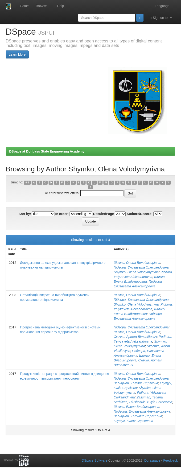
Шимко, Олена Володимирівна (137, 263)
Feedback (170, 460)
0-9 (27, 182)
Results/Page (103, 214)
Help (60, 6)
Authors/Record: (139, 214)
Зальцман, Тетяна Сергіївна (136, 383)
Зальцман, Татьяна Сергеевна (138, 416)
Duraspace (152, 460)
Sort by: (25, 214)
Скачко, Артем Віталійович (135, 337)
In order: (62, 214)
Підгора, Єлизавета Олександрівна (141, 267)
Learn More (17, 54)
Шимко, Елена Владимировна (136, 407)
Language (163, 6)
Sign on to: (161, 18)
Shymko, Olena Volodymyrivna (136, 272)
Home (23, 6)
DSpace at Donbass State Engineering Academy (46, 151)
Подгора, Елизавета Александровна (142, 411)
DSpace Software (94, 460)
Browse (43, 6)
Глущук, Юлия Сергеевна (133, 421)
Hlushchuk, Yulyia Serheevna (150, 402)
